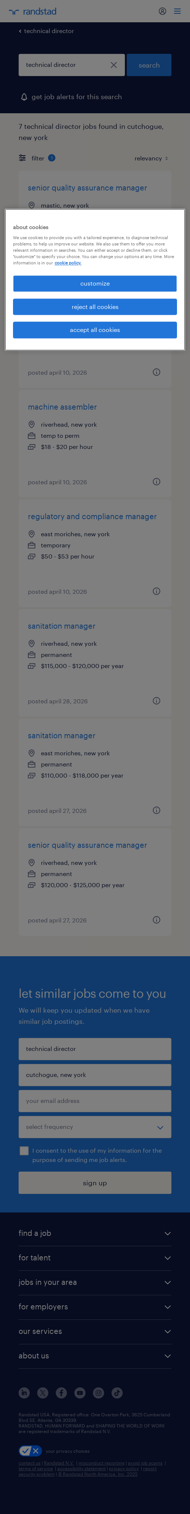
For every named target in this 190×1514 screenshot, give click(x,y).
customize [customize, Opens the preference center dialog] (95, 283)
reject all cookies (95, 306)
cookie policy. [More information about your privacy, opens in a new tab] (68, 263)
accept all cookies (95, 329)
